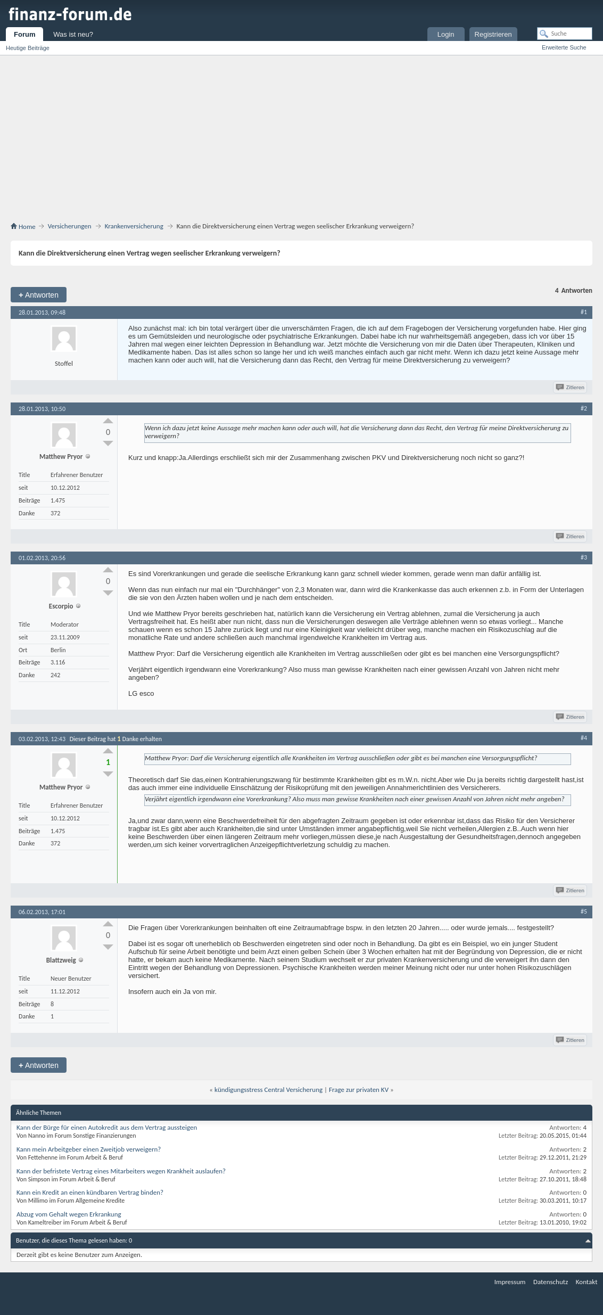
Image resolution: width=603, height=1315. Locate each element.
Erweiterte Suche (564, 47)
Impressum (510, 1282)
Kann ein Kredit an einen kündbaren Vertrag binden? (89, 1192)
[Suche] (564, 33)
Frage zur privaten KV (359, 1090)
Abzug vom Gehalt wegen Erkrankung (68, 1214)
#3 (584, 557)
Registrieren (493, 34)
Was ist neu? (73, 34)
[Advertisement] (307, 140)
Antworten (39, 294)
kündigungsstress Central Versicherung (268, 1090)
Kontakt (587, 1282)
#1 (584, 312)
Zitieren (570, 387)
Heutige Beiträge (27, 48)
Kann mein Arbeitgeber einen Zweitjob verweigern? (88, 1149)
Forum (24, 34)
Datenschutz (550, 1282)
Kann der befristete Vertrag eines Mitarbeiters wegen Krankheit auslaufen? (121, 1171)
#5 (584, 911)
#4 (584, 738)
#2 (584, 408)
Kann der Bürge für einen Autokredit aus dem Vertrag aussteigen (106, 1127)
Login (446, 34)
